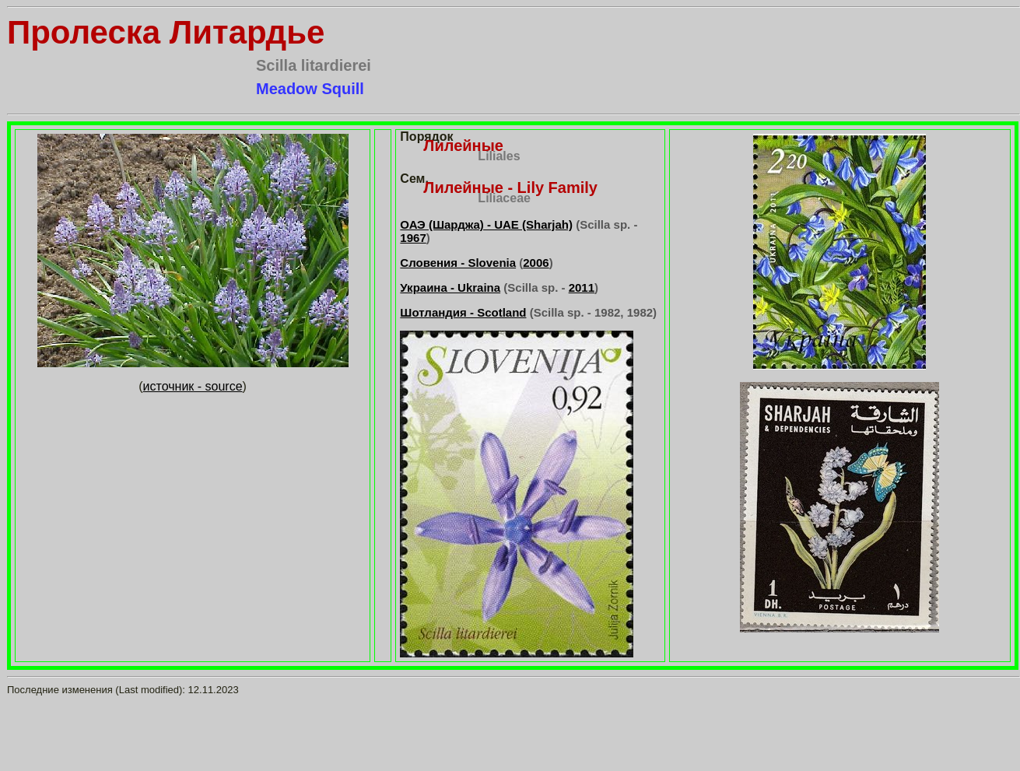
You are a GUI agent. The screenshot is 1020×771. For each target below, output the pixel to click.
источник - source (193, 386)
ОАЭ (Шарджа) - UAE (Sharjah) (486, 224)
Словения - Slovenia (458, 262)
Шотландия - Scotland (463, 312)
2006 (536, 262)
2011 (581, 287)
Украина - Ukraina (450, 287)
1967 (413, 237)
